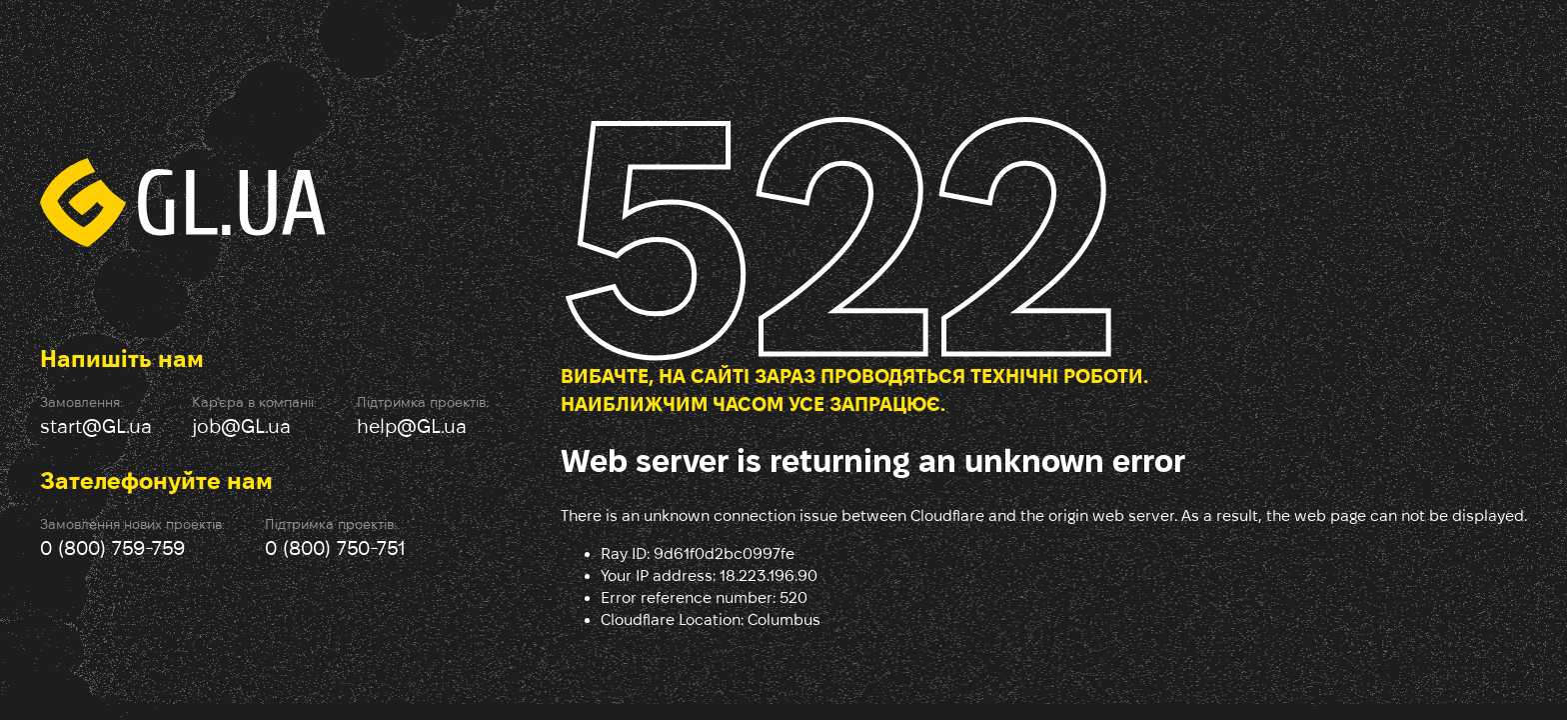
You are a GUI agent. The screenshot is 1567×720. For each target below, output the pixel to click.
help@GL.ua (412, 426)
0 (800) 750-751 (335, 548)
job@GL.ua (241, 426)
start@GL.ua (96, 426)
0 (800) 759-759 (112, 548)
